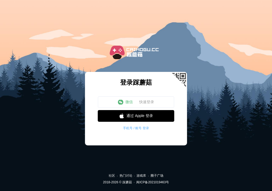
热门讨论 (126, 175)
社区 (112, 175)
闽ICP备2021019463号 (152, 182)
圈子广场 (157, 175)
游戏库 (141, 175)
